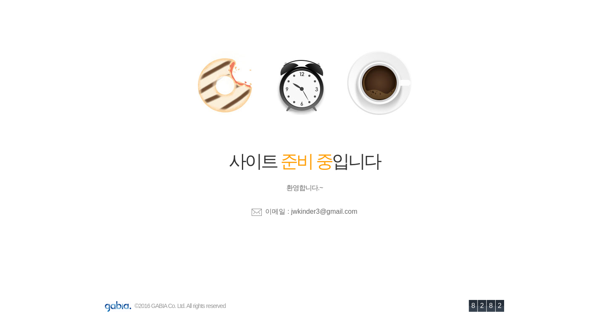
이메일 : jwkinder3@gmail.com (311, 211)
